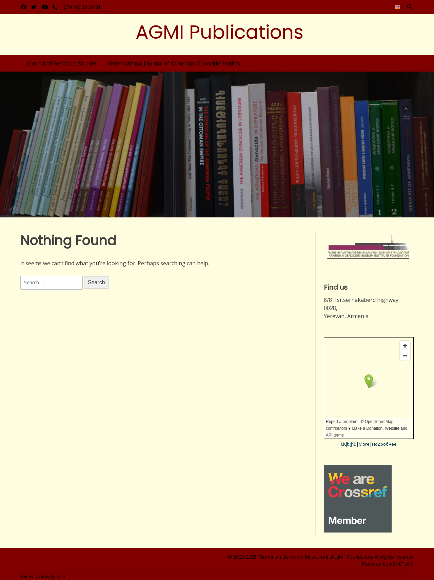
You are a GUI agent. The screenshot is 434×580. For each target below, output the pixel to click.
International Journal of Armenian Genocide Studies (174, 63)
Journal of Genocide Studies (61, 63)
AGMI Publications (219, 32)
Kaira (60, 576)
